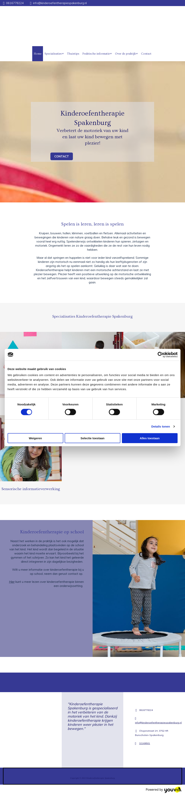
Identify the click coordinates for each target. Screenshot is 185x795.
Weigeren (35, 438)
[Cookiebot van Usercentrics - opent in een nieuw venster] (160, 355)
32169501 (144, 743)
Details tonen (160, 426)
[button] (61, 156)
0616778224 (15, 3)
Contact (146, 53)
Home (37, 53)
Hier (12, 582)
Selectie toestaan (92, 438)
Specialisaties (53, 53)
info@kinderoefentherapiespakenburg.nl (60, 3)
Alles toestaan (150, 438)
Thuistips (73, 53)
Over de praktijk (125, 53)
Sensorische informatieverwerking (31, 489)
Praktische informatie (96, 53)
